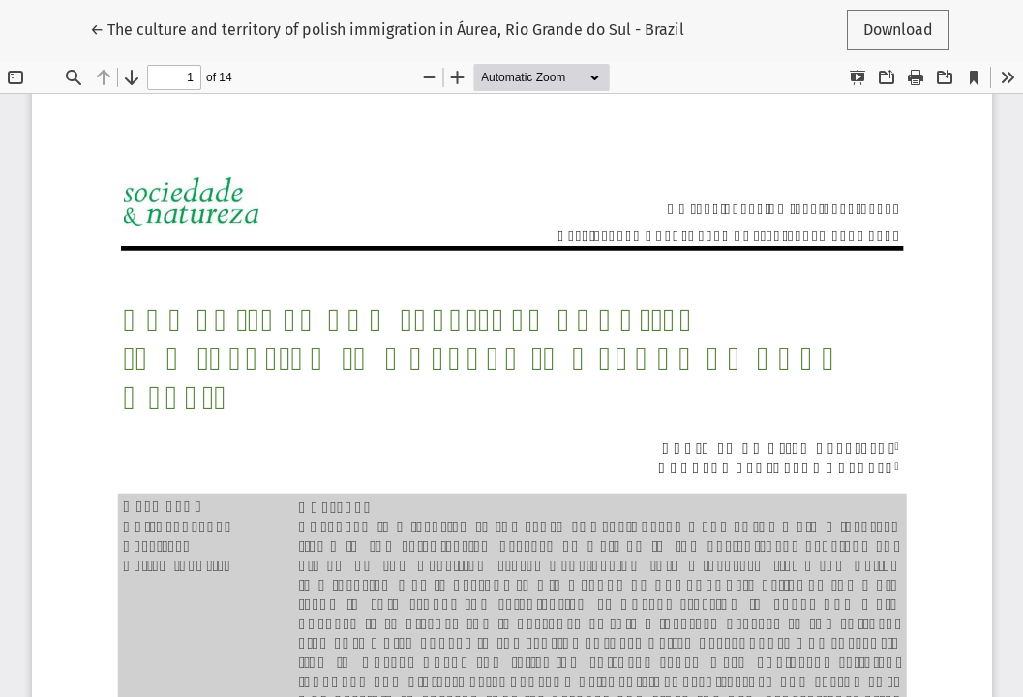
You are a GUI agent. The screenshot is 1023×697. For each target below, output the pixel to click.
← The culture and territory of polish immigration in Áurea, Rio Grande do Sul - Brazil (387, 28)
